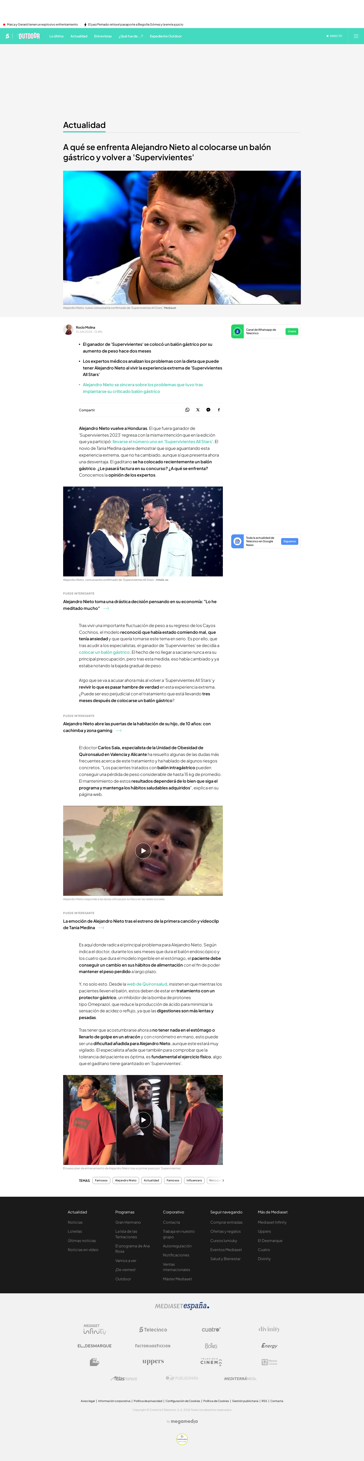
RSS (264, 1401)
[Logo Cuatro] (211, 1329)
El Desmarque (270, 1240)
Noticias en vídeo (83, 1249)
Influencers (194, 1180)
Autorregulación (177, 1245)
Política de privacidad (148, 1401)
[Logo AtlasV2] (123, 1378)
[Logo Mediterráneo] (240, 1378)
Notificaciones (176, 1254)
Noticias (75, 1222)
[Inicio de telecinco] (7, 36)
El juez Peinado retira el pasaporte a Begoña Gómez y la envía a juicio (135, 24)
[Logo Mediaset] (182, 1308)
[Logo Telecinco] (153, 1329)
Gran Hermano (128, 1222)
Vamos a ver (125, 1260)
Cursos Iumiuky (223, 1240)
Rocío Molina (85, 327)
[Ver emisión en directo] (334, 36)
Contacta (171, 1222)
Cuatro (264, 1249)
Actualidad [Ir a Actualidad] (84, 125)
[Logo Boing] (211, 1346)
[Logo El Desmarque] (94, 1345)
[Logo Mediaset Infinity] (95, 1329)
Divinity (264, 1258)
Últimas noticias (82, 1240)
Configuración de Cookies (183, 1401)
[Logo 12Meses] (269, 1362)
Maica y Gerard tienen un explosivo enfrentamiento (42, 24)
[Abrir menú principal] (356, 36)
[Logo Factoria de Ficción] (153, 1346)
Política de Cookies (216, 1401)
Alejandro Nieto (126, 1180)
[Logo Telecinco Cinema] (211, 1362)
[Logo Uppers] (153, 1362)
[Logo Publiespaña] (182, 1378)
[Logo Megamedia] (184, 1421)
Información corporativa (114, 1401)
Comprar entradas (226, 1222)
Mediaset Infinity (272, 1222)
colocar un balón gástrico (104, 652)
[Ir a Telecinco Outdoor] (28, 36)
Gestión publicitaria (245, 1401)
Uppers (264, 1231)
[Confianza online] (182, 1443)
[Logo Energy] (269, 1346)
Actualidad (151, 1180)
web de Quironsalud (147, 984)
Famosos (101, 1180)
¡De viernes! (125, 1269)
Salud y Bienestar (225, 1258)
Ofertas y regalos (225, 1231)
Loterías (75, 1231)
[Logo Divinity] (269, 1329)
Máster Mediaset (177, 1278)
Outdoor (123, 1278)
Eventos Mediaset (226, 1249)
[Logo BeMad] (95, 1362)
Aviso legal (88, 1401)
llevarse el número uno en (163, 441)
